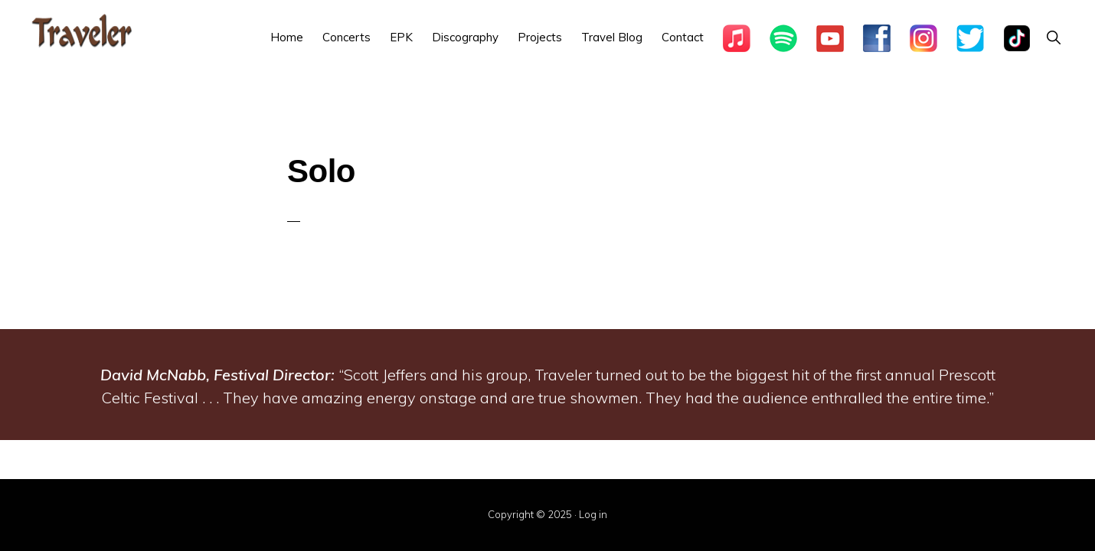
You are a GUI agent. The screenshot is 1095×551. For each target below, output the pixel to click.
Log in (593, 514)
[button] (1053, 37)
